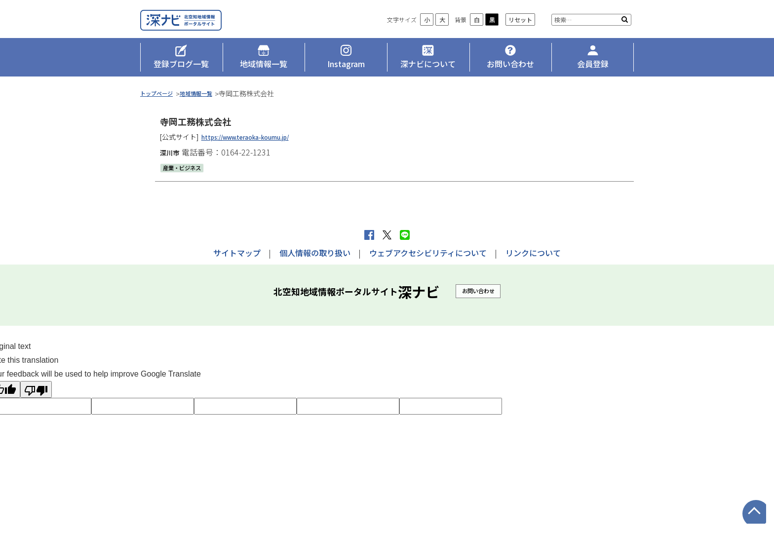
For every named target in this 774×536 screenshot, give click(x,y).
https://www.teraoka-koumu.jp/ (255, 148)
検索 (625, 34)
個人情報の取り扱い (314, 253)
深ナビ (211, 28)
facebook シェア (369, 235)
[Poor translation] (36, 389)
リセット (520, 35)
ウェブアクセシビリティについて (428, 253)
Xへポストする (387, 235)
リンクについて (533, 253)
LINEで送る (405, 235)
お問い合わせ (478, 290)
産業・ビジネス (187, 179)
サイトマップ (237, 253)
